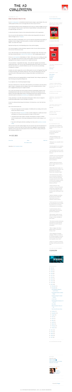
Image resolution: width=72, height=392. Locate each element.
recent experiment (16, 57)
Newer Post (11, 140)
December (54, 286)
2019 (52, 271)
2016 (52, 277)
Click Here (51, 68)
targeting (21, 36)
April (53, 322)
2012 (52, 284)
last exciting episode (14, 22)
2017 (52, 275)
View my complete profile (58, 372)
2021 (52, 268)
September (54, 313)
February (53, 325)
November (54, 287)
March (53, 324)
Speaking (51, 77)
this (21, 29)
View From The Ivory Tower (57, 309)
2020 (52, 269)
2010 (52, 331)
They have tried (23, 112)
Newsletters (51, 76)
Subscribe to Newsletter (53, 362)
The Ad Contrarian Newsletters (55, 18)
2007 (52, 337)
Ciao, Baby (54, 303)
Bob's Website (52, 74)
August (53, 314)
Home (28, 140)
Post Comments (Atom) (18, 146)
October (53, 311)
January (53, 327)
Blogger (58, 383)
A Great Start (54, 299)
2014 (52, 280)
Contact (50, 79)
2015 (52, 278)
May (53, 320)
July (53, 316)
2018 (52, 273)
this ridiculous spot (25, 94)
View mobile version (28, 142)
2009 (52, 333)
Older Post (45, 140)
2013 (52, 282)
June (53, 318)
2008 (52, 335)
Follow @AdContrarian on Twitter (55, 361)
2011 (52, 329)
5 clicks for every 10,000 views (26, 54)
